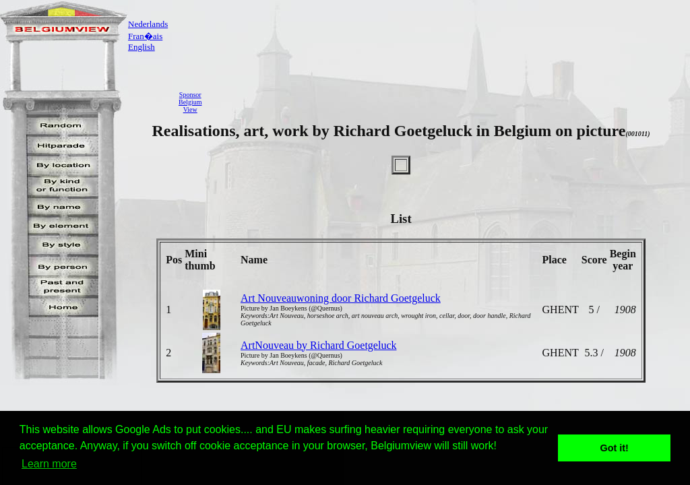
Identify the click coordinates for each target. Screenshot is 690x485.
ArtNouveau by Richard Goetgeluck (318, 345)
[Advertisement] (449, 101)
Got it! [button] (614, 448)
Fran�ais (145, 36)
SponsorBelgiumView (190, 102)
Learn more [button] (49, 464)
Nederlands (148, 24)
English (141, 47)
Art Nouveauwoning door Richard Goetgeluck (341, 298)
